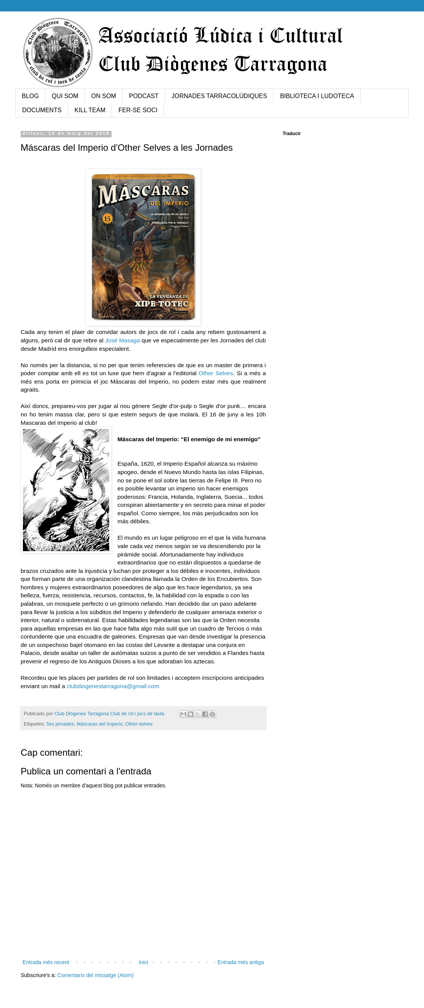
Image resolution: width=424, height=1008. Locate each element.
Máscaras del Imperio (100, 724)
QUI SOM (65, 96)
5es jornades (60, 724)
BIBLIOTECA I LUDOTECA (317, 96)
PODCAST (144, 96)
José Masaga (122, 340)
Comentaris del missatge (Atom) (95, 975)
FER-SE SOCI (137, 110)
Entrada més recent (46, 962)
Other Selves (216, 373)
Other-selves (138, 724)
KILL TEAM (89, 110)
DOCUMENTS (41, 110)
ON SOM (103, 96)
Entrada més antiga (241, 962)
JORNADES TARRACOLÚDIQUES (219, 96)
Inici (143, 962)
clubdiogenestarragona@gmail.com (113, 686)
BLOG (30, 96)
